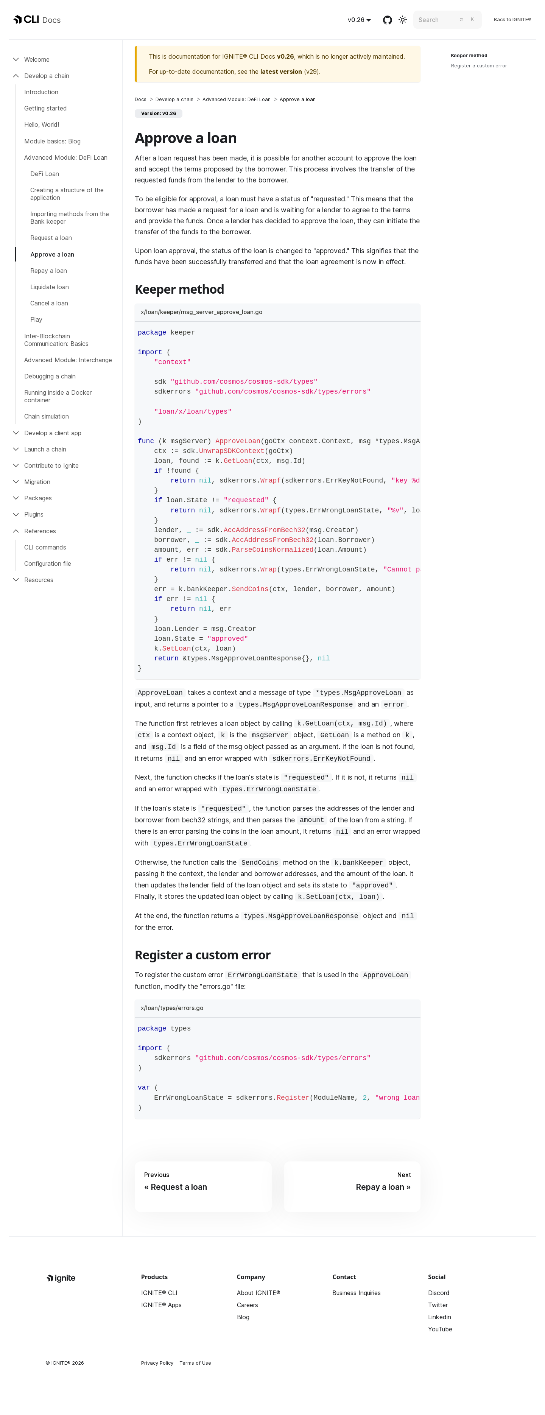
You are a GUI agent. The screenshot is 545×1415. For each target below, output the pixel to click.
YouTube (440, 1329)
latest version (281, 71)
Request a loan (51, 237)
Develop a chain (46, 75)
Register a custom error (479, 65)
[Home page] (140, 99)
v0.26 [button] (356, 19)
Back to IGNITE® (512, 19)
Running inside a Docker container (58, 396)
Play (36, 319)
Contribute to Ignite (51, 465)
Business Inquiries (356, 1293)
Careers (247, 1305)
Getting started (45, 108)
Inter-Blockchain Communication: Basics (56, 339)
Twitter (438, 1305)
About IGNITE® (258, 1293)
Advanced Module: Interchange (68, 360)
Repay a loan (48, 270)
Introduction (41, 92)
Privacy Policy (157, 1363)
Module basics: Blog (52, 141)
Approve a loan (52, 254)
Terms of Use (195, 1363)
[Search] (447, 20)
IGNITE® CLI (159, 1293)
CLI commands (45, 547)
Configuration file (47, 563)
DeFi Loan (44, 173)
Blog (243, 1317)
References (40, 531)
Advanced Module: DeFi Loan (65, 157)
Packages (38, 498)
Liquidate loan (49, 287)
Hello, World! (41, 124)
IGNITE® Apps (161, 1305)
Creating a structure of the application (67, 193)
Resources (38, 580)
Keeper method (469, 55)
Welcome (37, 59)
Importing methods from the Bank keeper (69, 217)
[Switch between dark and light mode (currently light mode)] (403, 20)
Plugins (34, 514)
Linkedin (439, 1317)
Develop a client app (52, 433)
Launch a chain (45, 449)
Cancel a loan (49, 303)
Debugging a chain (50, 376)
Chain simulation (46, 416)
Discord (439, 1293)
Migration (37, 482)
